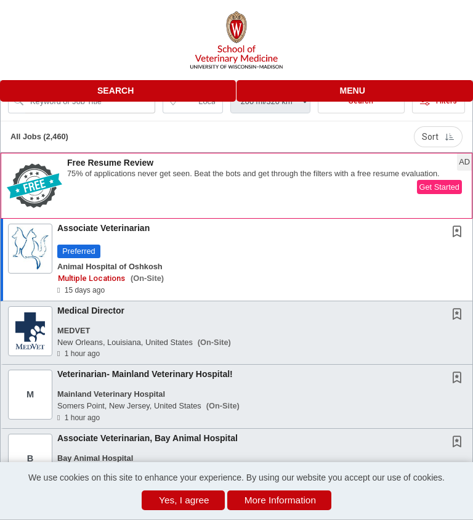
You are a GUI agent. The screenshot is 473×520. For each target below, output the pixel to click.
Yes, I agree (184, 500)
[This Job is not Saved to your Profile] (459, 233)
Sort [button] (438, 137)
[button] (354, 91)
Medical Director (90, 310)
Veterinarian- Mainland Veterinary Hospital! (145, 374)
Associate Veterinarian (103, 228)
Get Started (439, 187)
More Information (280, 500)
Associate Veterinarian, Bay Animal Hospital (147, 438)
